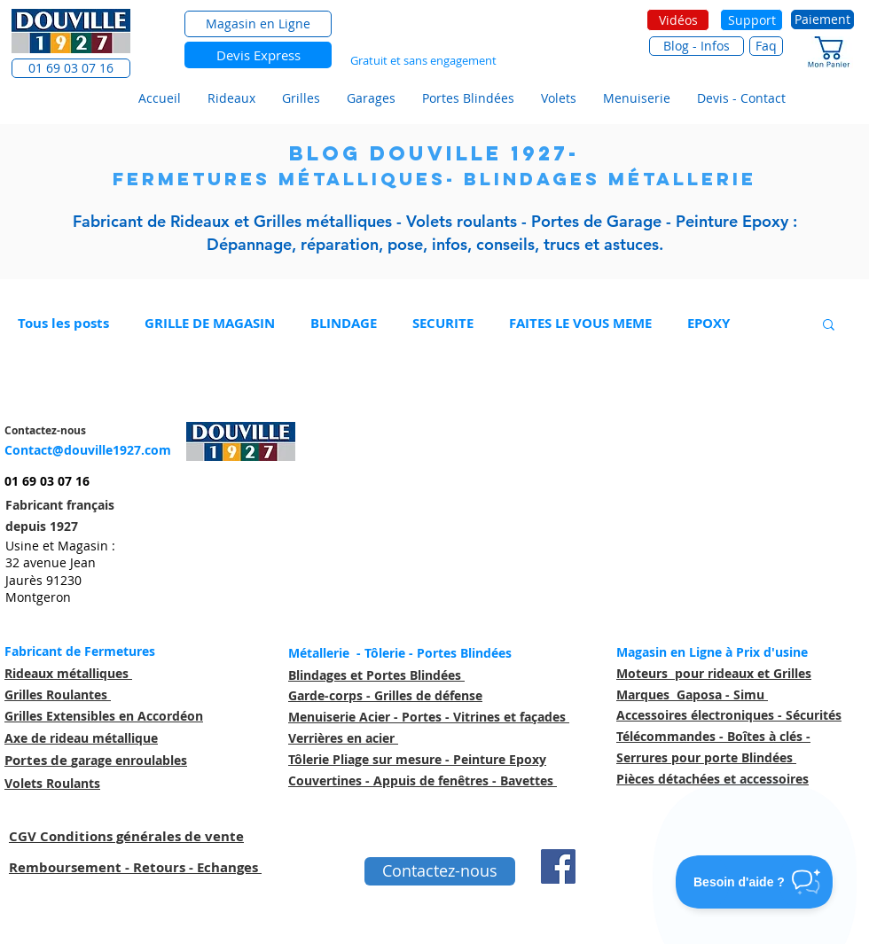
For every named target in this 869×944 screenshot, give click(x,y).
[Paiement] (822, 19)
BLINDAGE (343, 323)
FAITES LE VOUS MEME (580, 323)
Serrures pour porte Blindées (706, 757)
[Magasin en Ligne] (258, 24)
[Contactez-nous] (439, 871)
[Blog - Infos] (696, 46)
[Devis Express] (258, 55)
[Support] (751, 20)
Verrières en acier (343, 737)
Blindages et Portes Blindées (376, 675)
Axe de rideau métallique (81, 737)
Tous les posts (63, 323)
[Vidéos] (677, 20)
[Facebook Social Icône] (558, 866)
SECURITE (443, 323)
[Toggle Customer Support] (755, 882)
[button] (71, 68)
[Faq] (766, 46)
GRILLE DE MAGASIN (210, 323)
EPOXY (708, 323)
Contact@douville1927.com (87, 449)
